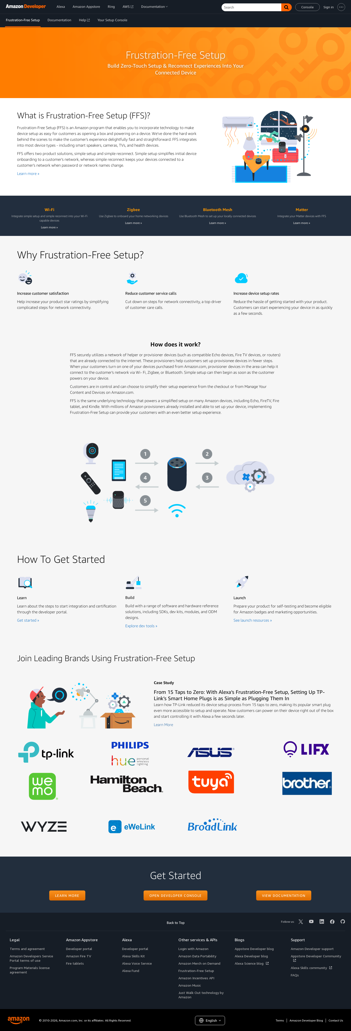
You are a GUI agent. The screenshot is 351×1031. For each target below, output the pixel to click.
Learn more (67, 895)
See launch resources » (253, 620)
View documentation (284, 895)
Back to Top (176, 922)
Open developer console (175, 895)
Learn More (163, 724)
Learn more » (28, 173)
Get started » (28, 620)
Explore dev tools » (141, 625)
